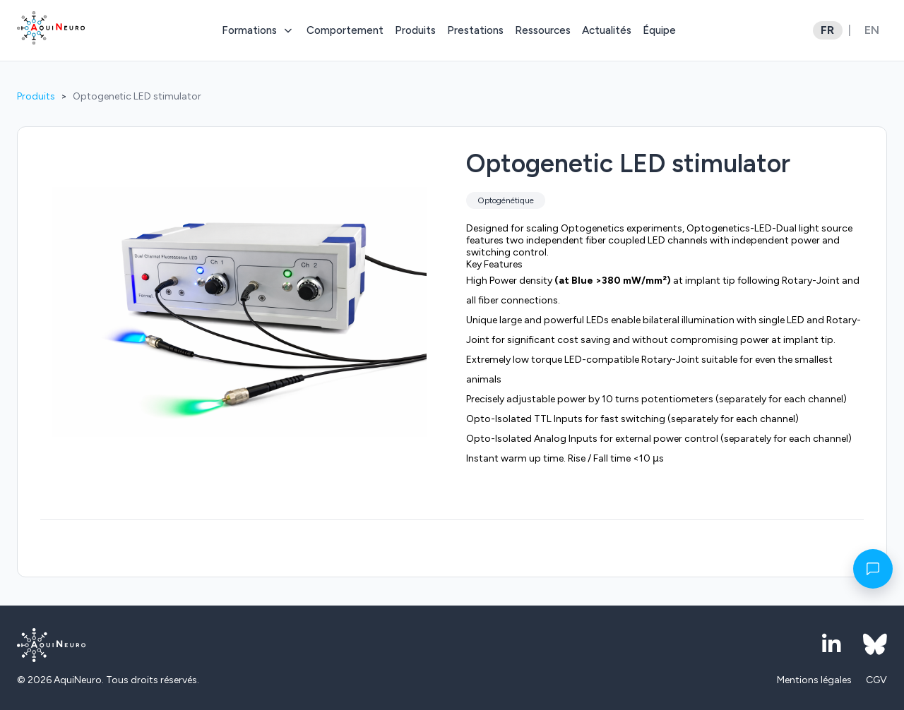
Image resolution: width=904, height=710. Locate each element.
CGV (876, 680)
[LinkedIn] (831, 645)
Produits (415, 30)
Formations (249, 30)
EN (871, 30)
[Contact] (873, 569)
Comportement (345, 30)
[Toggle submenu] (287, 30)
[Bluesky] (875, 645)
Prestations (475, 30)
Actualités (606, 30)
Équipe (659, 30)
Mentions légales (814, 680)
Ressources (543, 30)
